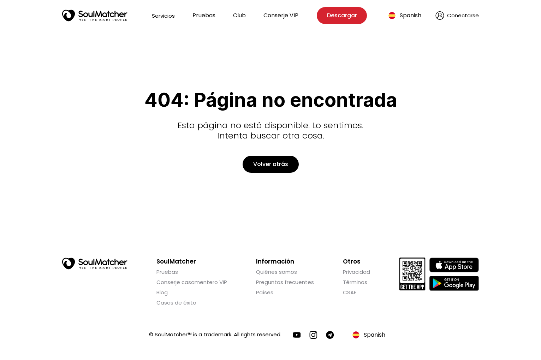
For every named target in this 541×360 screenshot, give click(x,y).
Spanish (410, 15)
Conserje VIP (280, 15)
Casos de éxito (176, 302)
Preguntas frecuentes (285, 282)
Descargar (342, 15)
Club (239, 15)
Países (264, 292)
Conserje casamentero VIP (191, 282)
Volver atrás (270, 164)
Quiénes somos (276, 272)
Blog (162, 292)
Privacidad (356, 272)
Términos (355, 282)
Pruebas (203, 15)
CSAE (349, 292)
